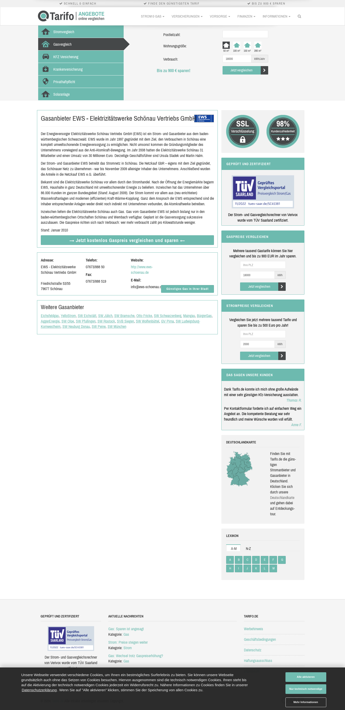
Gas (126, 634)
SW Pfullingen (86, 321)
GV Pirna (167, 321)
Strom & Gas (152, 16)
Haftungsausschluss (258, 660)
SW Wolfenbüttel (147, 321)
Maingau (189, 315)
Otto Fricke (144, 315)
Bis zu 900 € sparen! (173, 70)
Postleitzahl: (172, 34)
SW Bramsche (124, 315)
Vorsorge (220, 16)
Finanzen (246, 16)
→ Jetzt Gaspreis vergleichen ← (127, 240)
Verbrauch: (170, 59)
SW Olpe (67, 321)
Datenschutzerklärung (39, 690)
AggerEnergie (50, 321)
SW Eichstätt (87, 315)
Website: (137, 260)
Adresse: (47, 260)
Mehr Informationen (305, 702)
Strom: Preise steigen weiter (128, 642)
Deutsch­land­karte (282, 497)
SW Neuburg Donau (76, 326)
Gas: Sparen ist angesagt (126, 629)
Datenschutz (252, 650)
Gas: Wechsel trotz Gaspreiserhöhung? (135, 656)
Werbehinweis (253, 629)
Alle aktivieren (306, 676)
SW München (117, 326)
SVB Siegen (125, 321)
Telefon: (91, 260)
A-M (234, 548)
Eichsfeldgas (50, 315)
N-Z (248, 548)
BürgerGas (204, 315)
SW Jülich (105, 315)
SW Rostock (106, 321)
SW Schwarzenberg (167, 315)
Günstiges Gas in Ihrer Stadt (187, 289)
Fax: (89, 274)
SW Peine (99, 326)
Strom (127, 648)
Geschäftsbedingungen (260, 639)
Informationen (277, 16)
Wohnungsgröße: (175, 46)
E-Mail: (136, 280)
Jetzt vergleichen (249, 70)
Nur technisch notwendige (305, 688)
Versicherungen (187, 16)
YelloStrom (68, 315)
